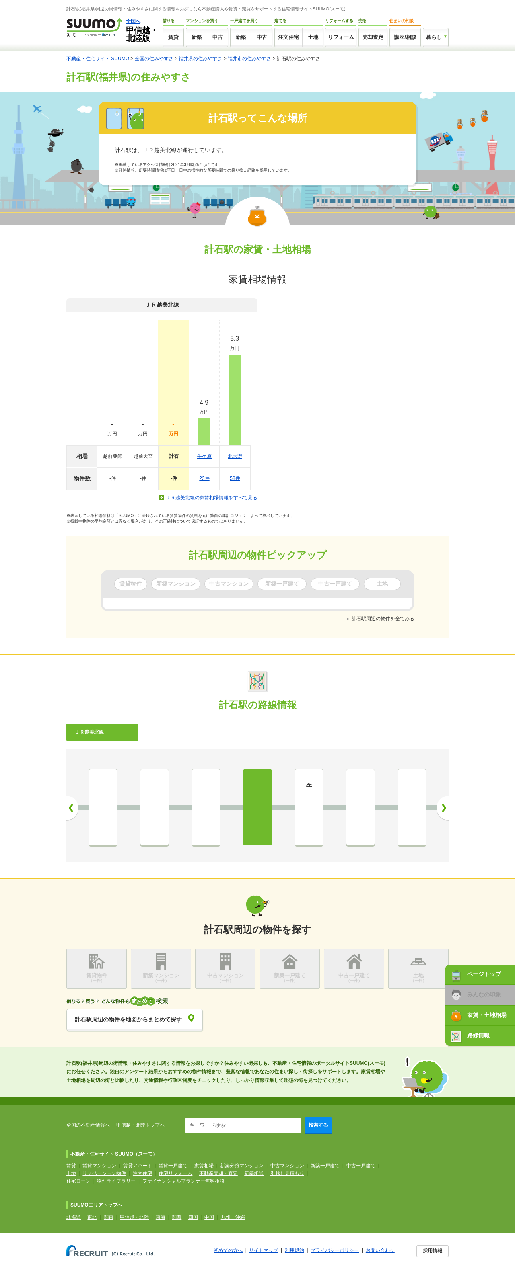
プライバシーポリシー (335, 1250)
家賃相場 (204, 1165)
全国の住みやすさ (154, 58)
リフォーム (341, 37)
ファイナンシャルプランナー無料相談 (183, 1181)
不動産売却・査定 (218, 1173)
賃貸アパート (137, 1165)
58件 (235, 478)
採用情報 (432, 1251)
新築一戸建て (325, 1165)
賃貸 (173, 37)
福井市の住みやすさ (249, 58)
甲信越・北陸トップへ (140, 1125)
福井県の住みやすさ (200, 58)
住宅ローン (78, 1181)
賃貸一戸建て (173, 1165)
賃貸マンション (99, 1165)
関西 (176, 1217)
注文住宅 (288, 37)
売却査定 (373, 37)
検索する (318, 1125)
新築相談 (254, 1173)
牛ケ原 (204, 456)
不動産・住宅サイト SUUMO (97, 58)
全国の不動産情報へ (88, 1125)
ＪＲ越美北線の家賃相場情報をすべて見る (212, 497)
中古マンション (287, 1165)
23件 (204, 478)
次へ (443, 807)
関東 (108, 1217)
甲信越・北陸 (134, 1217)
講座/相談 (405, 37)
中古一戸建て (360, 1165)
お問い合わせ (380, 1250)
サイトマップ (263, 1250)
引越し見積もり (287, 1173)
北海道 (73, 1217)
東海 (160, 1217)
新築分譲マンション (242, 1165)
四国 (193, 1217)
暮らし (434, 37)
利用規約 (294, 1250)
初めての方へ (228, 1250)
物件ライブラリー (116, 1181)
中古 (217, 37)
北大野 (235, 456)
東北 (92, 1217)
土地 (313, 37)
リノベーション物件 (104, 1173)
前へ (72, 807)
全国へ (133, 21)
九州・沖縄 (233, 1217)
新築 (197, 37)
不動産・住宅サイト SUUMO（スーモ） (113, 1154)
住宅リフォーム (175, 1173)
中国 (209, 1217)
